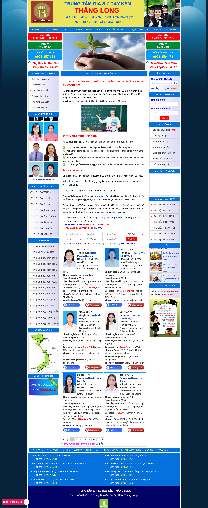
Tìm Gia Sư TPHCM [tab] (40, 192)
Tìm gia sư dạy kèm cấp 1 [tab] (43, 258)
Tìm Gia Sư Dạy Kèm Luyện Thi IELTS (104, 73)
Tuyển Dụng (111, 450)
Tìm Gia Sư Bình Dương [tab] (42, 216)
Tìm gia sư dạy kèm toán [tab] (42, 275)
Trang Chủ (36, 29)
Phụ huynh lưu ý (39, 107)
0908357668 (128, 243)
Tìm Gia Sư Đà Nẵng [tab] (40, 204)
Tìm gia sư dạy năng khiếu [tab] (43, 311)
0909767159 (127, 467)
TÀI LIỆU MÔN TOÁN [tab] (163, 204)
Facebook (170, 29)
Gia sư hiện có (38, 85)
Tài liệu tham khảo (138, 29)
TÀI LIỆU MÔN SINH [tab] (163, 239)
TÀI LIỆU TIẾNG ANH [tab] (163, 233)
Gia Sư (66, 29)
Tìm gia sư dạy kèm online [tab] (43, 323)
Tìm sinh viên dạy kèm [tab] (41, 246)
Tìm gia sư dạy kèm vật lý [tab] (43, 281)
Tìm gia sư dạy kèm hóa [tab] (42, 287)
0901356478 (51, 467)
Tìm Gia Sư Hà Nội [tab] (40, 198)
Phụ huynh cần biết (41, 102)
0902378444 (127, 475)
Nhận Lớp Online (114, 29)
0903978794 (127, 459)
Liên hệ (157, 29)
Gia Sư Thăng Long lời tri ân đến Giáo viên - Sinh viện (171, 265)
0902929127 (51, 475)
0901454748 (51, 483)
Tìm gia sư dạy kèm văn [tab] (42, 293)
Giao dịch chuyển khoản (164, 153)
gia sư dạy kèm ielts (104, 196)
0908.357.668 (45, 56)
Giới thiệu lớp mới (161, 164)
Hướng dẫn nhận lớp (162, 158)
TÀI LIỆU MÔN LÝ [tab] (161, 210)
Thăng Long (131, 495)
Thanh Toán (93, 29)
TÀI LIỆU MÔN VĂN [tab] (162, 222)
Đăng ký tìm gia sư (40, 79)
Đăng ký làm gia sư (161, 135)
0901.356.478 (163, 56)
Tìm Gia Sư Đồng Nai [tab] (41, 222)
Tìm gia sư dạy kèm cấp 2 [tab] (43, 263)
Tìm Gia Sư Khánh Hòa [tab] (42, 210)
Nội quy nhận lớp (160, 141)
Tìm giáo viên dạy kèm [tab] (41, 252)
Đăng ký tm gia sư (15, 502)
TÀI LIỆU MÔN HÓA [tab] (162, 216)
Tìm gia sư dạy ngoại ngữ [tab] (43, 317)
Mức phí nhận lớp (161, 147)
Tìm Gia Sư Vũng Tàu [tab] (41, 228)
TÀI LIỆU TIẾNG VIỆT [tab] (163, 228)
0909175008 (127, 483)
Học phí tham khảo (40, 90)
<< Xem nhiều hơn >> (43, 179)
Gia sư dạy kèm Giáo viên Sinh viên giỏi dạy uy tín (171, 253)
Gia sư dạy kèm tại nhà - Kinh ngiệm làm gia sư (171, 276)
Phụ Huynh (52, 29)
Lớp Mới (78, 29)
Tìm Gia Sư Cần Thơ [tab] (40, 234)
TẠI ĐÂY (99, 443)
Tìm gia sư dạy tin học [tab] (41, 305)
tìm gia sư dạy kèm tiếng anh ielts (107, 217)
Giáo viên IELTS (70, 181)
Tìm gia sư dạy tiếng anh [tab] (42, 299)
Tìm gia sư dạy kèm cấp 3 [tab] (43, 269)
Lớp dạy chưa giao (164, 88)
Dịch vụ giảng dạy (40, 96)
